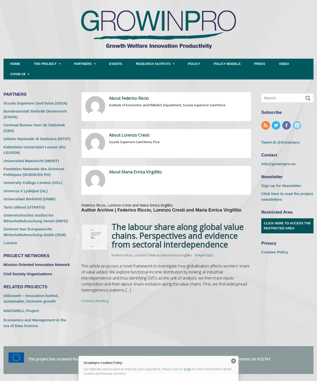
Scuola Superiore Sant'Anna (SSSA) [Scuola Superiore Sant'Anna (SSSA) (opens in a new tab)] (36, 103)
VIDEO (284, 64)
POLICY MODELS (227, 64)
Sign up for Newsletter (281, 185)
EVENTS (115, 64)
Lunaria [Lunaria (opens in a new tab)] (10, 243)
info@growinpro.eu (278, 164)
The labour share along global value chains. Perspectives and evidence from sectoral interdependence (178, 236)
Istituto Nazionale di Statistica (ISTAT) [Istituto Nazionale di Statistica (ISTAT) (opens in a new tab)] (37, 139)
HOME (15, 64)
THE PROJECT (45, 64)
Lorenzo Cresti (144, 255)
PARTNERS (83, 64)
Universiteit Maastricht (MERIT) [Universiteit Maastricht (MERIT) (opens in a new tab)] (31, 161)
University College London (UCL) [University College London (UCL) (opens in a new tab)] (33, 182)
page (187, 369)
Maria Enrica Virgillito (177, 255)
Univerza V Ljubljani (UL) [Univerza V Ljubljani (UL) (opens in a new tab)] (26, 191)
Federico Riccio (122, 255)
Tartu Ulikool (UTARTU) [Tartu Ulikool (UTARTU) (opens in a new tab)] (24, 207)
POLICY (194, 64)
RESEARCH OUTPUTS (153, 64)
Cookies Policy (274, 252)
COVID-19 (17, 74)
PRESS (259, 64)
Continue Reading (94, 301)
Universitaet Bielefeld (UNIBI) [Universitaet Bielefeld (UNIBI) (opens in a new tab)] (30, 199)
